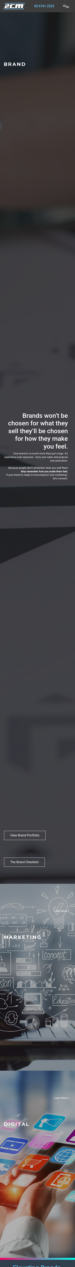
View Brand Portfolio (24, 835)
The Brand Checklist (24, 862)
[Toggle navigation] (66, 6)
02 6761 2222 (44, 6)
